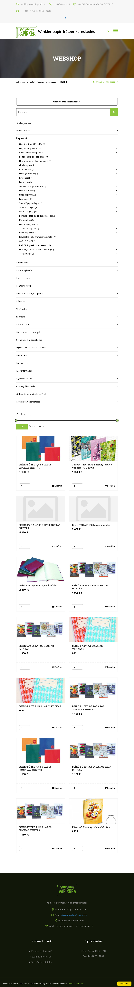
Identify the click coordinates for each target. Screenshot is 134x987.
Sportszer (20, 316)
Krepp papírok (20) (27, 194)
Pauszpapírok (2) (26, 169)
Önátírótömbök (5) (27, 241)
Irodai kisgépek (23, 278)
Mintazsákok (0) (26, 220)
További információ (76, 984)
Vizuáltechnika (22, 309)
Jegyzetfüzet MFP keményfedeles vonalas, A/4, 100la (92, 466)
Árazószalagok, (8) (28, 211)
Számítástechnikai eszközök (29, 340)
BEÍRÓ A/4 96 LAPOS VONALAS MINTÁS (90, 587)
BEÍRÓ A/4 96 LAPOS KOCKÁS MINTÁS (36, 647)
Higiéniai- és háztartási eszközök (31, 347)
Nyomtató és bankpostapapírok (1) (35, 161)
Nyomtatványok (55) (28, 224)
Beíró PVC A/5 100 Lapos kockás (38, 585)
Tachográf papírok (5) (29, 228)
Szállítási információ (42, 956)
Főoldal (20, 82)
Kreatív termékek (24, 370)
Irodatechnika (22, 324)
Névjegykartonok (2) (28, 173)
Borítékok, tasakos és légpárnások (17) (37, 215)
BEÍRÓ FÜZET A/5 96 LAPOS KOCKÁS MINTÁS (35, 466)
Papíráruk (21, 138)
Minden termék (23, 130)
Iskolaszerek (22, 363)
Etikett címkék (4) (27, 190)
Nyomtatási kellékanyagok (28, 332)
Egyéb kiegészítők (24, 378)
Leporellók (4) (25, 182)
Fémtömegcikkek (24, 285)
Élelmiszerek (22, 355)
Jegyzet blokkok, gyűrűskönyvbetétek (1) (37, 237)
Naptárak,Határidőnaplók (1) (32, 144)
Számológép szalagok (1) (30, 203)
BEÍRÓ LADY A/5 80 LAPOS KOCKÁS (40, 706)
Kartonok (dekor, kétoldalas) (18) (34, 156)
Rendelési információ (41, 951)
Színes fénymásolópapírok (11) (33, 152)
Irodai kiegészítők (24, 270)
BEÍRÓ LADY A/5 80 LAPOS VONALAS (87, 647)
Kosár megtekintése (105, 82)
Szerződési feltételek (41, 962)
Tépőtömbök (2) (26, 253)
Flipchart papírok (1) (28, 165)
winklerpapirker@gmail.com (74, 914)
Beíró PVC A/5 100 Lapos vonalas (91, 525)
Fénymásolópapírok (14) (30, 148)
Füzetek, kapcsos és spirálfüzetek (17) (36, 249)
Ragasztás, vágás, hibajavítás (29, 293)
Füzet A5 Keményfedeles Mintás (91, 827)
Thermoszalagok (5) (28, 207)
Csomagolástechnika (25, 386)
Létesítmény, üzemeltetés (28, 401)
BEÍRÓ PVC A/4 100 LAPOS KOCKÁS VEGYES (39, 527)
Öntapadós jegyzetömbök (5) (32, 186)
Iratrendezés (22, 262)
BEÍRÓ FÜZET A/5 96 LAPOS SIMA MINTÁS (91, 768)
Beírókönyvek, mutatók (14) (35, 245)
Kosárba (57, 485)
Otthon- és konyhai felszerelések (31, 394)
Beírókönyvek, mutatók (43, 82)
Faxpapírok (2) (25, 199)
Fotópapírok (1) (26, 178)
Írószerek (20, 301)
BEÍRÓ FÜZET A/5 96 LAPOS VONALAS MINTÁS (88, 708)
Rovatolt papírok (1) (28, 232)
